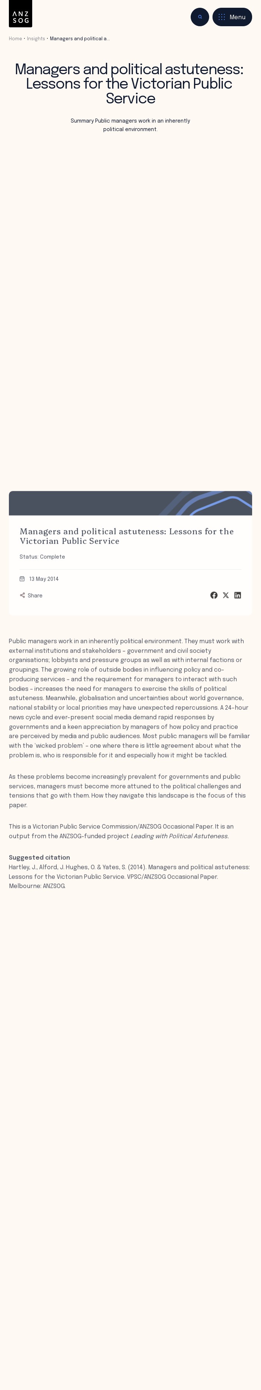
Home (15, 39)
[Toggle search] (200, 16)
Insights (36, 39)
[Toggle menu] (232, 16)
